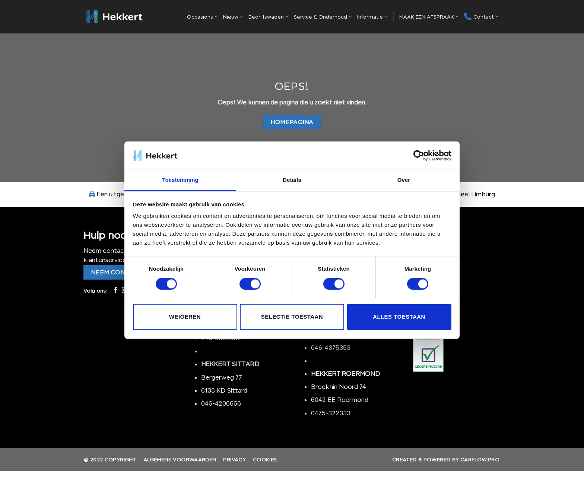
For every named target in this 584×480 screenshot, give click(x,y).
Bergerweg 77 (221, 377)
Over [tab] (403, 180)
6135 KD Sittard (224, 390)
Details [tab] (292, 180)
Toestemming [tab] (180, 180)
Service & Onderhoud (323, 16)
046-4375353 (330, 347)
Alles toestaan (399, 317)
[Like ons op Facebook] (115, 290)
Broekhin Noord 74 (338, 386)
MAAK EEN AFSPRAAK (429, 16)
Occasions (202, 16)
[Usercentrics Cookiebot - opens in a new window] (418, 155)
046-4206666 (221, 403)
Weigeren (185, 317)
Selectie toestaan (292, 317)
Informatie (372, 16)
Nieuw (233, 16)
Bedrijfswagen (268, 16)
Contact (481, 16)
